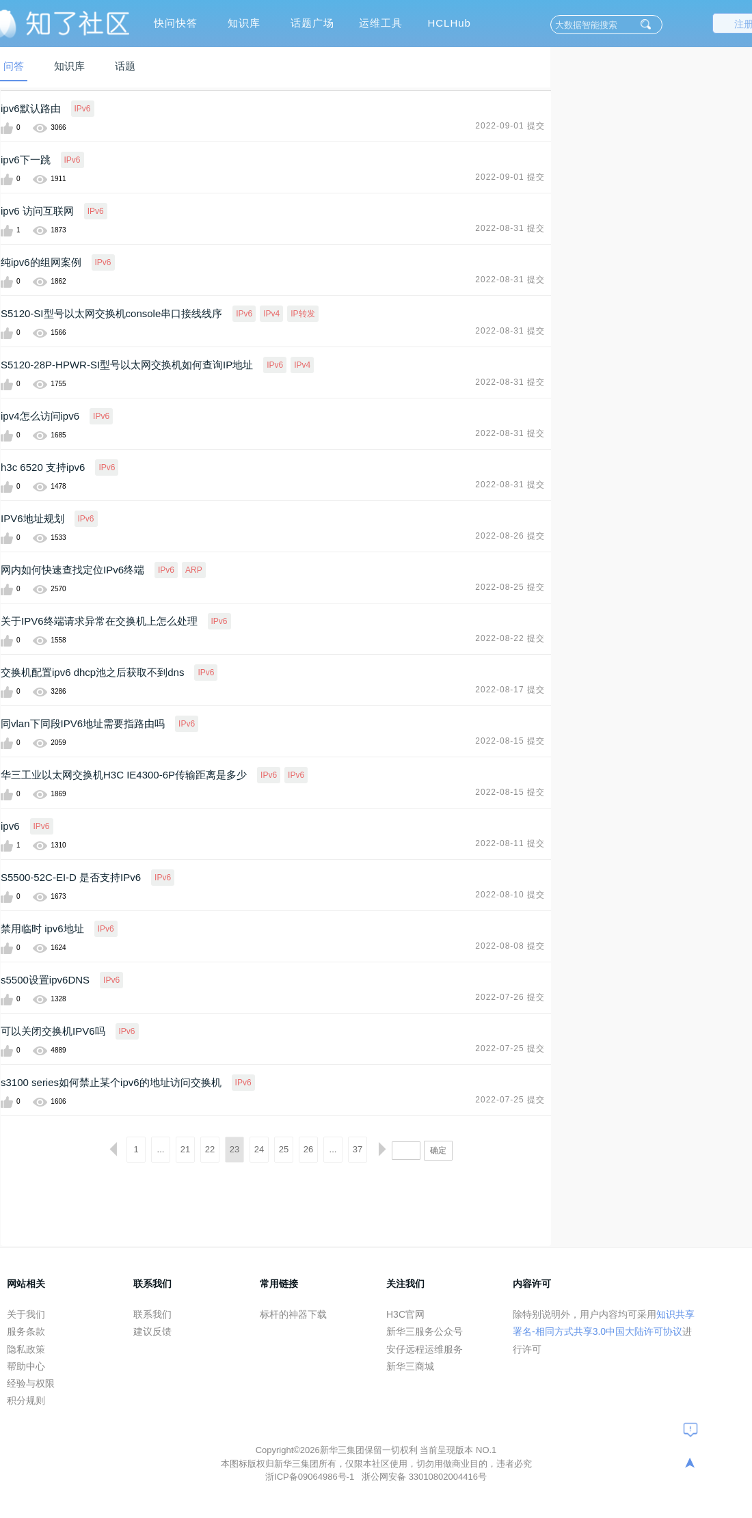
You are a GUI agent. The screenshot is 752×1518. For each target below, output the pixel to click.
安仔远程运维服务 (424, 1349)
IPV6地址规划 (32, 518)
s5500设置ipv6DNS (45, 980)
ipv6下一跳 (26, 159)
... (161, 1149)
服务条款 (26, 1331)
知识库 (244, 23)
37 (357, 1149)
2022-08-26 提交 (510, 536)
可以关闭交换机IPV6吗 (53, 1031)
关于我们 (26, 1314)
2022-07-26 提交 (510, 997)
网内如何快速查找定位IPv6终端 (72, 569)
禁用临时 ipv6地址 (42, 928)
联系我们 (152, 1314)
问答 (13, 66)
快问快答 (176, 23)
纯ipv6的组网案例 (41, 262)
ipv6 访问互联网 (37, 211)
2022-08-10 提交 (510, 894)
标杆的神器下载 (293, 1314)
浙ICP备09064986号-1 (311, 1477)
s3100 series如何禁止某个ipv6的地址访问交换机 (111, 1082)
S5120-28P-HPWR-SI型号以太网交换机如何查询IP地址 (127, 364)
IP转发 (302, 313)
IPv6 (83, 108)
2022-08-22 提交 (510, 638)
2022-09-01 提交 (510, 126)
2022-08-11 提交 (510, 843)
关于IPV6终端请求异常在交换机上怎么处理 (99, 621)
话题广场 (312, 23)
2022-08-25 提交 (510, 587)
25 (283, 1149)
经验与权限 (31, 1383)
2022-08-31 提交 (510, 228)
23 (234, 1149)
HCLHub (449, 23)
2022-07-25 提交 (510, 1048)
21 (185, 1149)
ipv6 (10, 826)
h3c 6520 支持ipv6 (43, 467)
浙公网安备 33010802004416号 (424, 1477)
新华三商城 (410, 1366)
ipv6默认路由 (31, 108)
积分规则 (26, 1400)
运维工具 (381, 23)
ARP (193, 570)
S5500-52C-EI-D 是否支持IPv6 (71, 877)
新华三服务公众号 (424, 1331)
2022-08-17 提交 (510, 689)
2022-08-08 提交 (510, 946)
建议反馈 (152, 1331)
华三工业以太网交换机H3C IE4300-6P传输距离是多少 (124, 775)
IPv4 (271, 313)
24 (259, 1149)
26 (308, 1149)
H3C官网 (405, 1314)
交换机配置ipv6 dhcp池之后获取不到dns (92, 672)
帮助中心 (26, 1366)
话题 (125, 66)
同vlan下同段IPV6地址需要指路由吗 (83, 723)
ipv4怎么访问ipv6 (40, 416)
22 (210, 1149)
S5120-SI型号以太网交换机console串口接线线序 (111, 313)
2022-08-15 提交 (510, 741)
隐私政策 (26, 1349)
